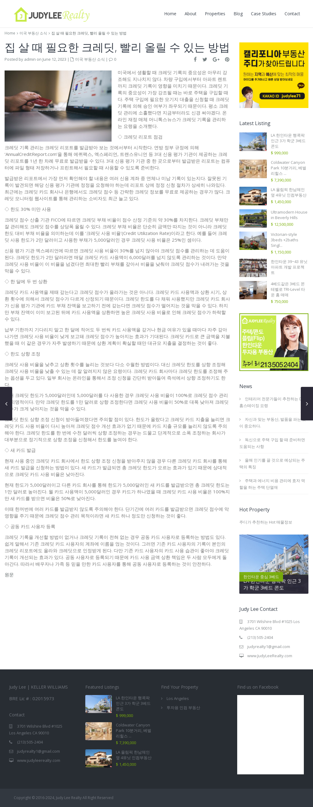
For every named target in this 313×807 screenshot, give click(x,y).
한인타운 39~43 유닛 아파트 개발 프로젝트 (289, 267)
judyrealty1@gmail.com (268, 646)
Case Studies (263, 13)
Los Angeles (178, 698)
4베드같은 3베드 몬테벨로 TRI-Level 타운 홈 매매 (288, 289)
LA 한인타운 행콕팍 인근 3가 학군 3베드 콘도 (288, 140)
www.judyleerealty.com (38, 760)
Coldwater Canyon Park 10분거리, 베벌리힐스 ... (288, 168)
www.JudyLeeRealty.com (269, 655)
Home (170, 13)
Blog (238, 13)
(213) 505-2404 (260, 637)
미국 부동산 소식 (33, 33)
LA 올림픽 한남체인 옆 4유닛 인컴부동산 (289, 192)
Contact (292, 13)
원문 (9, 574)
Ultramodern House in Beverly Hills (289, 214)
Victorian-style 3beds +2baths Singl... (284, 240)
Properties (215, 13)
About (191, 13)
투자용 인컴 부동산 (183, 707)
